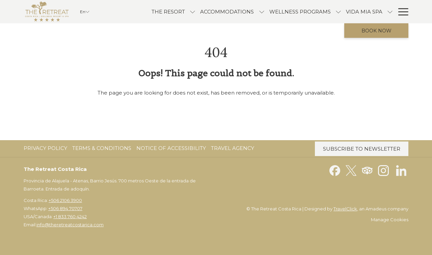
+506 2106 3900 (65, 200)
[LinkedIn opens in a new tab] (401, 170)
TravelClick (345, 208)
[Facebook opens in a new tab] (334, 170)
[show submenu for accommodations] (231, 11)
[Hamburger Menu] (400, 11)
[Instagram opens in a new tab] (383, 170)
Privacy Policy (45, 148)
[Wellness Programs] (270, 11)
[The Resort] (138, 11)
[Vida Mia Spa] (334, 11)
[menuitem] (46, 148)
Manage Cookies (389, 219)
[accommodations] (197, 11)
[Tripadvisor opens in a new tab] (367, 170)
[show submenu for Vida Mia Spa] (360, 11)
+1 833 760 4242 (70, 216)
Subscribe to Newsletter (361, 149)
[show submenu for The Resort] (162, 11)
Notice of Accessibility (171, 148)
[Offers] (378, 11)
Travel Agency (232, 148)
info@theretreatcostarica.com (70, 224)
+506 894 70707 (65, 208)
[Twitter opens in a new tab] (351, 170)
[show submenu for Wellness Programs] (308, 11)
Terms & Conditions (101, 148)
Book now (376, 31)
